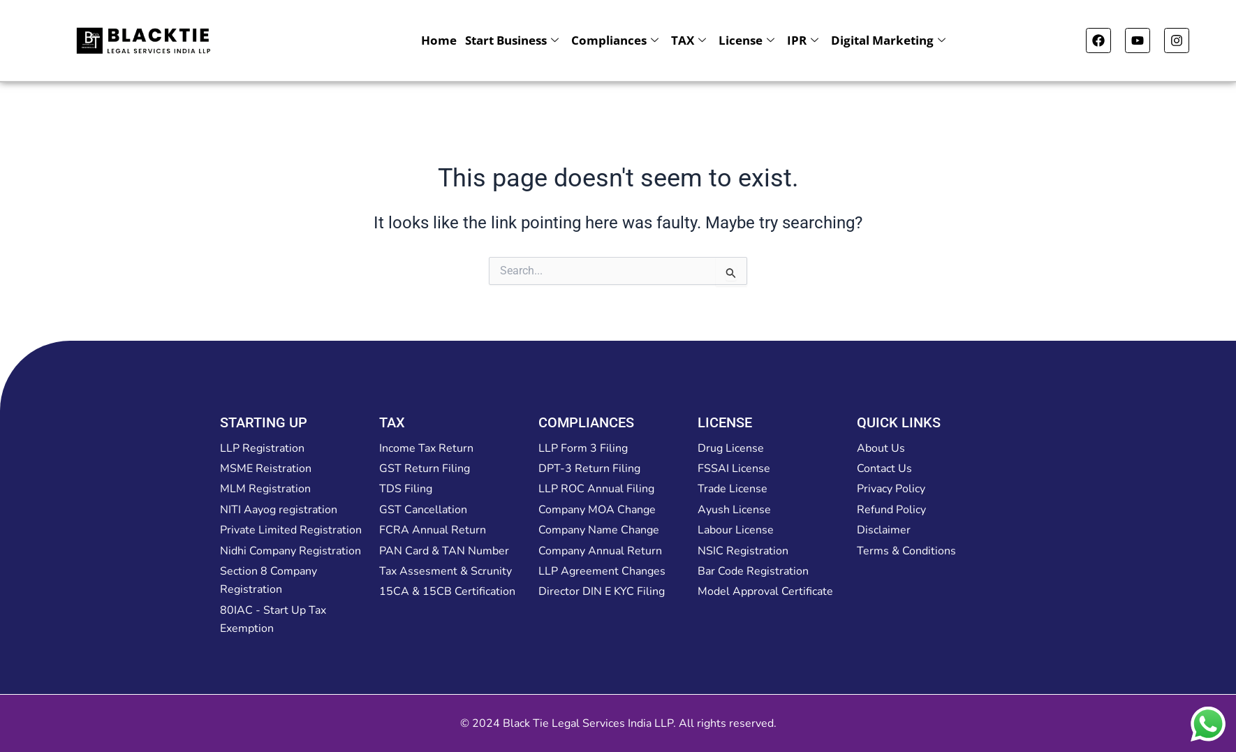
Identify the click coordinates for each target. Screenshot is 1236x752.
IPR (802, 40)
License (746, 40)
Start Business (512, 40)
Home (439, 40)
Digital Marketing (888, 40)
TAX (688, 40)
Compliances (615, 40)
